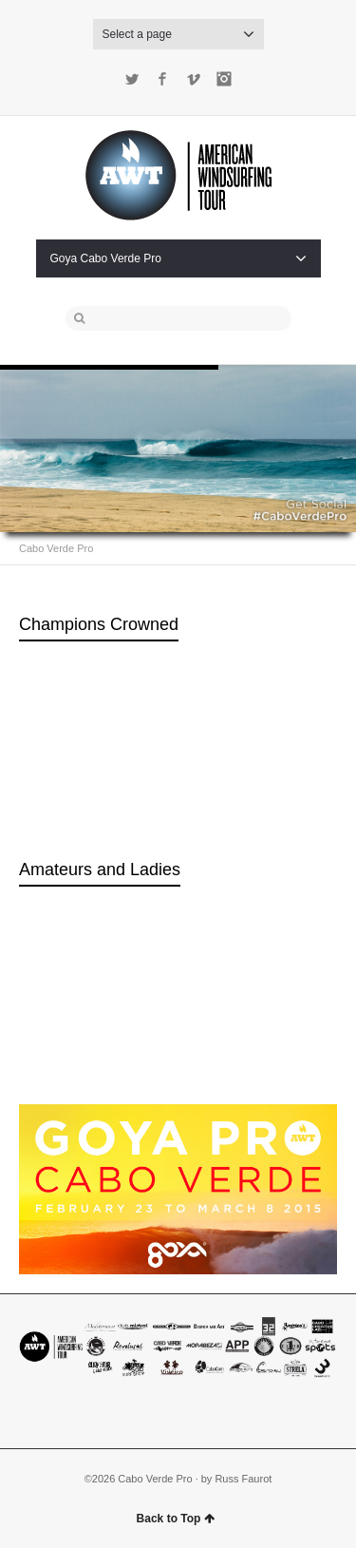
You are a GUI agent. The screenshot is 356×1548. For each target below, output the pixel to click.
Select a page (178, 34)
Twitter (132, 78)
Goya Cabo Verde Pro (178, 258)
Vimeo (193, 78)
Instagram (224, 78)
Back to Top (176, 1518)
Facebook (162, 78)
